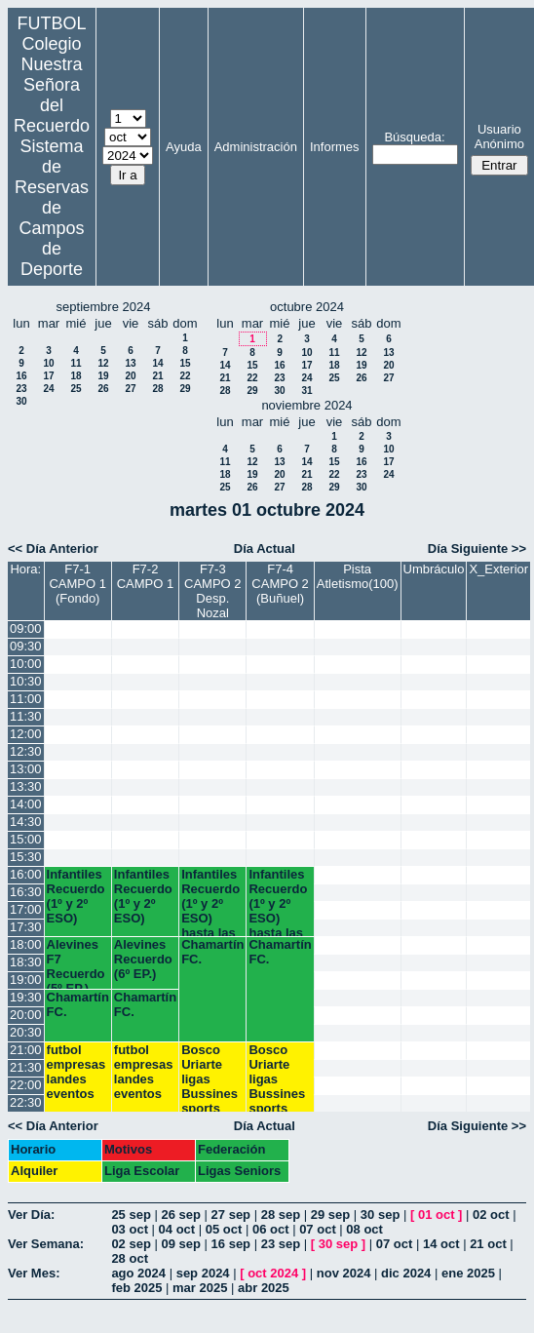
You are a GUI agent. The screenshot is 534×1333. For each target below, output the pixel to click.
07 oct (317, 1229)
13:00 (26, 769)
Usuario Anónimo (499, 136)
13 (130, 363)
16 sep (230, 1243)
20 (130, 376)
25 (75, 388)
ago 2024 (138, 1273)
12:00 (26, 733)
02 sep (130, 1243)
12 (102, 363)
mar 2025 (199, 1287)
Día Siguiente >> (477, 548)
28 (157, 388)
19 (102, 376)
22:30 (26, 1102)
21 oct (488, 1243)
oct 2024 (273, 1273)
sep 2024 (203, 1273)
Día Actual (264, 548)
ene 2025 (468, 1273)
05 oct (224, 1229)
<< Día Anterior (53, 548)
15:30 (26, 856)
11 (75, 363)
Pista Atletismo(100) (358, 576)
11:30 (26, 716)
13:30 (26, 786)
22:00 (26, 1085)
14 (157, 363)
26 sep (180, 1214)
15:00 (26, 839)
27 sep (230, 1214)
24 (48, 388)
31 (306, 390)
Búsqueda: (414, 137)
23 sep (280, 1243)
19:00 (26, 979)
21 (157, 376)
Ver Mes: (33, 1273)
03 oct (129, 1229)
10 (48, 363)
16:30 (26, 891)
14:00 (26, 804)
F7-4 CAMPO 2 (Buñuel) (280, 584)
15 (184, 363)
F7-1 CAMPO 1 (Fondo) (77, 584)
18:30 (26, 962)
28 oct (129, 1258)
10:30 (26, 681)
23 (21, 388)
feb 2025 (136, 1287)
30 (21, 401)
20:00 (26, 1014)
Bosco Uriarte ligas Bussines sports (209, 1077)
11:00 (26, 698)
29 (184, 388)
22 (184, 376)
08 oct (364, 1229)
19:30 (26, 997)
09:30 (26, 646)
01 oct (436, 1214)
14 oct (441, 1243)
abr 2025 (263, 1287)
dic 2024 (406, 1273)
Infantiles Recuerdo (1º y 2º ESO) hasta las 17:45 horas (210, 901)
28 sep (280, 1214)
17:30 (26, 927)
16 (21, 376)
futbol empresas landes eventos (76, 1071)
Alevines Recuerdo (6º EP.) (143, 959)
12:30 (26, 751)
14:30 (26, 821)
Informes (335, 146)
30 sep (380, 1214)
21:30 (26, 1067)
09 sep (180, 1243)
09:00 (26, 628)
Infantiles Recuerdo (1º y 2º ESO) (76, 896)
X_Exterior (498, 569)
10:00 (26, 663)
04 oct (177, 1229)
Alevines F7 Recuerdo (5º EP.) (76, 963)
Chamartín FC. (212, 951)
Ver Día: (31, 1214)
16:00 (26, 874)
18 (75, 376)
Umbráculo (434, 569)
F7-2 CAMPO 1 (145, 576)
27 (130, 388)
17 (48, 376)
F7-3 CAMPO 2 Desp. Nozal (213, 591)
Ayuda (184, 146)
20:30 (26, 1032)
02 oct (491, 1214)
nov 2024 (344, 1273)
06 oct (270, 1229)
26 (102, 388)
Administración (255, 146)
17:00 (26, 909)
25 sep (130, 1214)
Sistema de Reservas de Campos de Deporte (52, 208)
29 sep (330, 1214)
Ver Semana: (46, 1243)
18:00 (26, 944)
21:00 (26, 1049)
